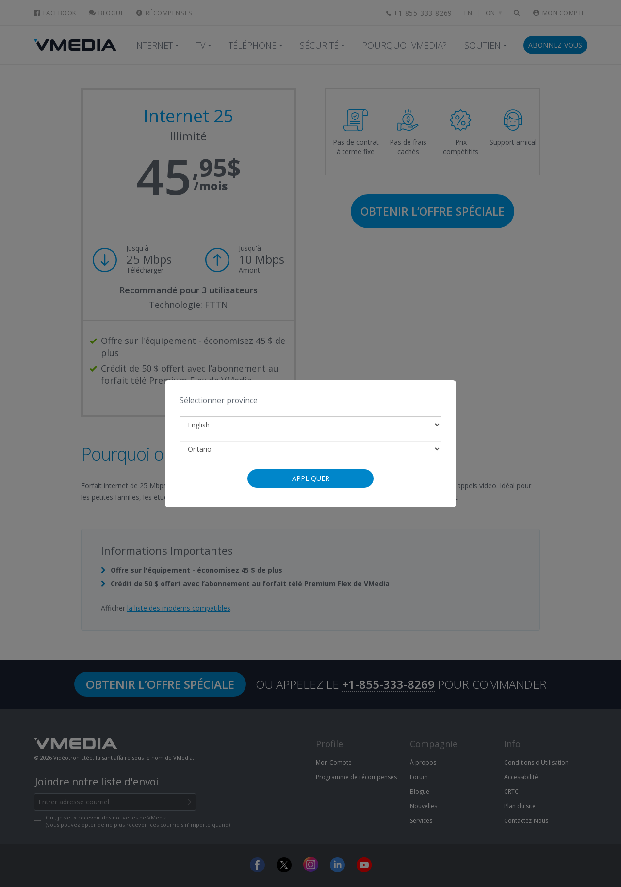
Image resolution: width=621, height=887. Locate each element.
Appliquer (310, 478)
